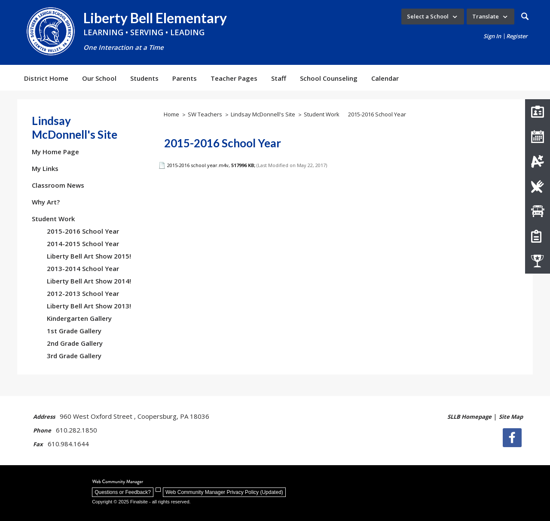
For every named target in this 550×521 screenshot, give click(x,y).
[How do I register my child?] (537, 236)
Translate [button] (485, 16)
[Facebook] (513, 437)
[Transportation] (537, 211)
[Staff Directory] (537, 111)
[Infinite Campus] (537, 161)
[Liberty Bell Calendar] (537, 136)
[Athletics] (537, 261)
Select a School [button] (428, 16)
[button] (525, 16)
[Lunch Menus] (537, 186)
